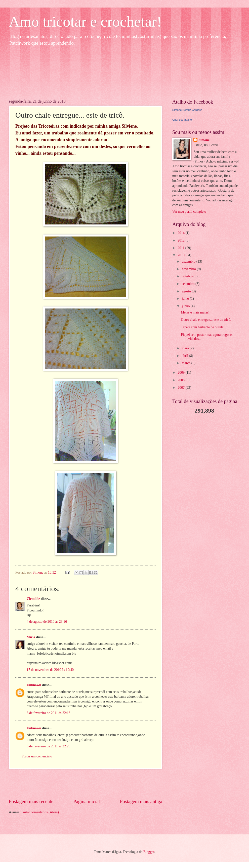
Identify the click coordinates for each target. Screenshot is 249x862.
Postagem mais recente (31, 801)
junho (186, 306)
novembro (189, 269)
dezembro (189, 261)
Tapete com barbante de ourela (202, 327)
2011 (181, 248)
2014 (181, 233)
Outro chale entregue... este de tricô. (206, 320)
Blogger (148, 852)
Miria (31, 637)
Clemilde (33, 599)
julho (186, 298)
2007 (181, 387)
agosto (187, 291)
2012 (181, 240)
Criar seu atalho (182, 119)
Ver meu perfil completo (189, 211)
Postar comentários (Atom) (40, 812)
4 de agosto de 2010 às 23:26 (47, 621)
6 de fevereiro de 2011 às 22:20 (48, 746)
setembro (188, 284)
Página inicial (86, 801)
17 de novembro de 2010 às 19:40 (50, 670)
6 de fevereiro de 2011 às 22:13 (48, 713)
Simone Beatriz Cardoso (187, 109)
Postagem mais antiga (141, 801)
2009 (181, 372)
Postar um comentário (37, 756)
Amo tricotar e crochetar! (85, 21)
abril (185, 356)
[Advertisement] (85, 783)
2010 (181, 255)
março (186, 363)
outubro (187, 276)
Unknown (34, 685)
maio (186, 348)
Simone (204, 140)
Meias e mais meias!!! (196, 312)
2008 (181, 380)
